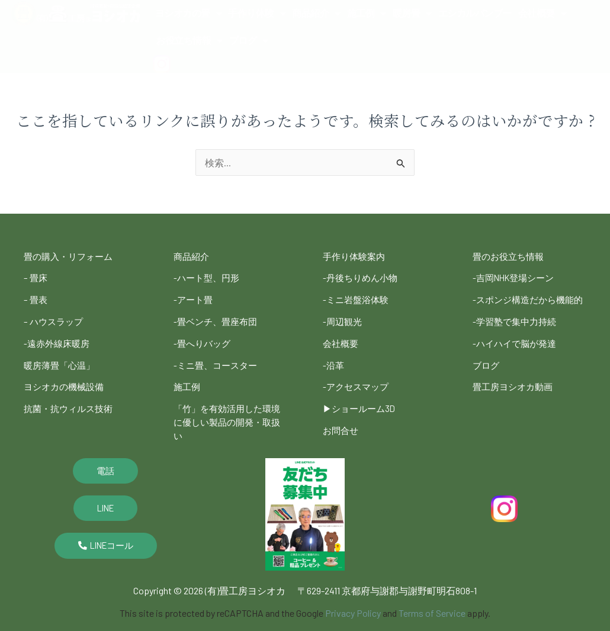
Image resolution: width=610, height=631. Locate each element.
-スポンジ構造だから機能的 (526, 302)
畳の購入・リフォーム (71, 256)
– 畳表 (36, 296)
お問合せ (342, 417)
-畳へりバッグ (204, 336)
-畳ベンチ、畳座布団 (218, 316)
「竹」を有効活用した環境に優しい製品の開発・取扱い (230, 408)
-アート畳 (194, 296)
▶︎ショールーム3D (361, 397)
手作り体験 (256, 13)
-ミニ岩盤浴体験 (358, 296)
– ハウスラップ (55, 316)
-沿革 (334, 356)
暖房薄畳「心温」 (61, 356)
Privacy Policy (353, 597)
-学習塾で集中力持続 (517, 328)
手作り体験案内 (356, 256)
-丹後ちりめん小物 (362, 276)
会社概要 (542, 13)
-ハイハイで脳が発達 (517, 348)
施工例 (366, 13)
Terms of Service (432, 597)
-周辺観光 (343, 316)
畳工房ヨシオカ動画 (515, 388)
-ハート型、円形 (208, 276)
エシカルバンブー (475, 13)
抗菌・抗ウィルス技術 (71, 397)
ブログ (248, 40)
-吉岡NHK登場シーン (517, 276)
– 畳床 (36, 276)
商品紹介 (316, 13)
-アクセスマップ (358, 376)
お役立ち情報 (189, 40)
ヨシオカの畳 (188, 13)
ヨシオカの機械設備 (66, 376)
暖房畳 (412, 13)
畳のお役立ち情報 (510, 256)
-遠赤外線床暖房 (59, 336)
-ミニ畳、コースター (218, 356)
